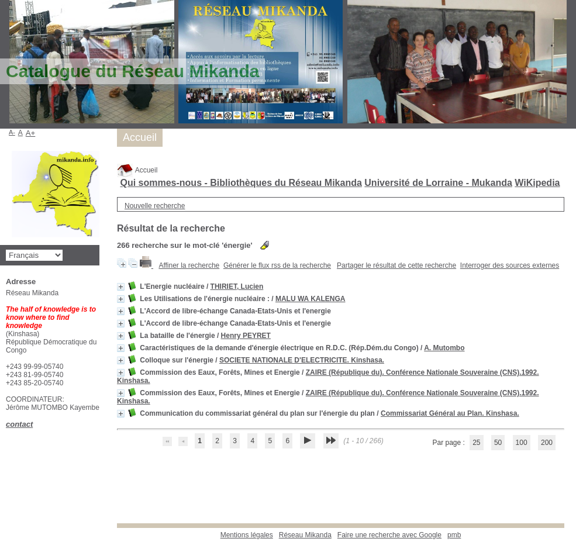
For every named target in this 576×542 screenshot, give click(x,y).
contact (19, 424)
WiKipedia (537, 183)
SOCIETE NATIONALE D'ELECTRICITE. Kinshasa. (301, 360)
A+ (31, 133)
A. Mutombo (444, 348)
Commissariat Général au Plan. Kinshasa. (450, 413)
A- (12, 132)
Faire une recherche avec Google (389, 535)
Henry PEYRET (246, 336)
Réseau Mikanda (305, 535)
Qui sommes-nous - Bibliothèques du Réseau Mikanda (240, 183)
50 (498, 443)
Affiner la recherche (188, 265)
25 (476, 443)
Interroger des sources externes (509, 265)
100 (521, 443)
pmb (454, 535)
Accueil (137, 170)
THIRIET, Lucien (237, 286)
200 (547, 443)
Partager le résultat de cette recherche (396, 265)
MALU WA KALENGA (310, 299)
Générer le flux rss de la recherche (277, 265)
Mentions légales (246, 535)
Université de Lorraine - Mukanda (438, 183)
